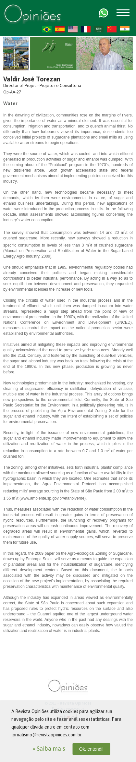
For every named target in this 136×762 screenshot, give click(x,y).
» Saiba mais (48, 748)
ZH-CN (112, 29)
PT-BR (47, 29)
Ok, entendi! (91, 749)
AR (99, 29)
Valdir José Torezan (31, 79)
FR (86, 29)
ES (60, 29)
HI (125, 29)
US (73, 29)
